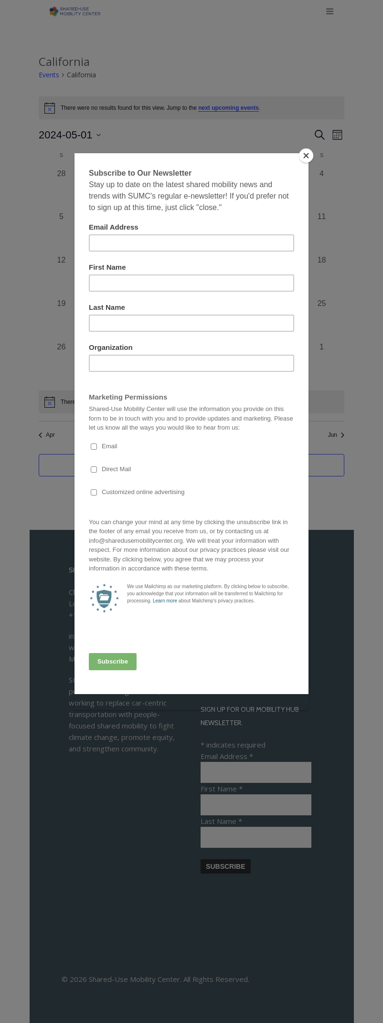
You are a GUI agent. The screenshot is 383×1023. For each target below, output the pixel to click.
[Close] (306, 155)
